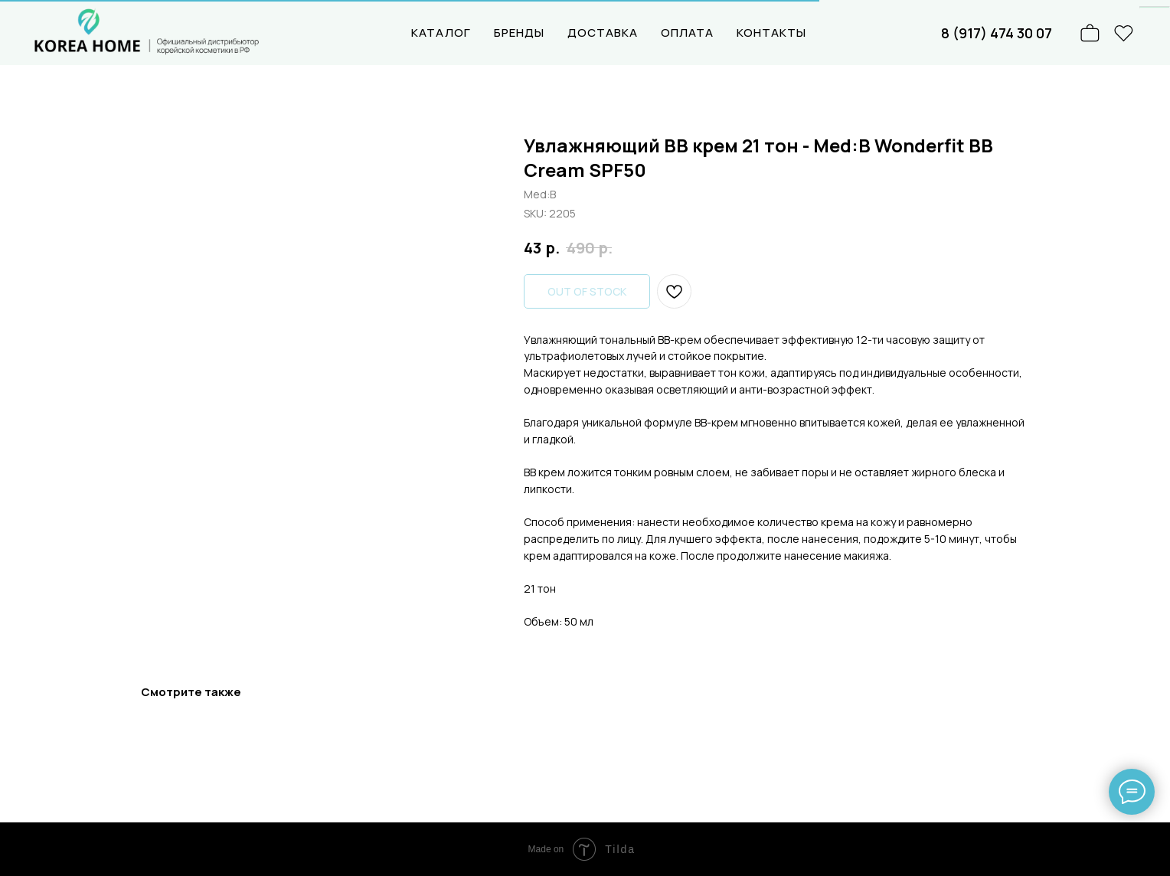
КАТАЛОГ (441, 33)
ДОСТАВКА (602, 33)
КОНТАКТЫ (771, 33)
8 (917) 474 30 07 (996, 33)
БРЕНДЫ (519, 33)
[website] (1124, 32)
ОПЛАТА (687, 33)
